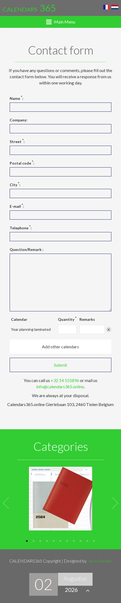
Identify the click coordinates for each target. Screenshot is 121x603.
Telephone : (21, 227)
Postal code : (22, 163)
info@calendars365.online (60, 386)
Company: (18, 120)
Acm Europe (100, 560)
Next (115, 502)
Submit (60, 364)
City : (15, 184)
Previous (5, 502)
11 (94, 541)
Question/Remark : (26, 249)
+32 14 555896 (65, 380)
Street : (17, 141)
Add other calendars (60, 346)
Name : (16, 98)
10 (87, 541)
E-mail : (17, 206)
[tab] (60, 22)
